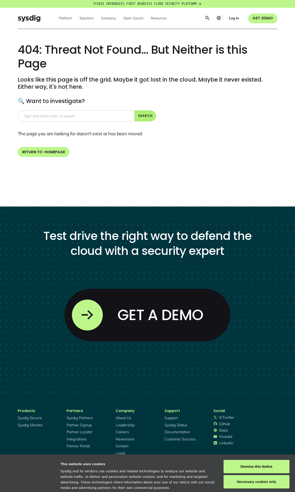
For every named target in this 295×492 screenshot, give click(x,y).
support (171, 417)
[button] (65, 18)
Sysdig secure (30, 417)
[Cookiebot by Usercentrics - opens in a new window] (30, 483)
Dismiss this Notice (256, 432)
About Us (123, 417)
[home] (29, 18)
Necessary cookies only (256, 447)
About (156, 465)
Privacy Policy (123, 465)
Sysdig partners (80, 417)
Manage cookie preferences (83, 483)
